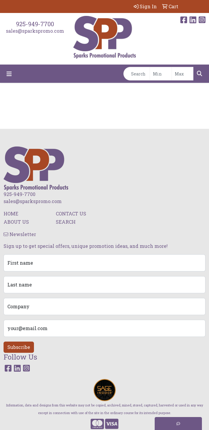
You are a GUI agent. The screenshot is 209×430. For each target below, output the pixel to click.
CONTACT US (71, 213)
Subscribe (18, 347)
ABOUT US (16, 222)
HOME (11, 213)
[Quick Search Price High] (183, 73)
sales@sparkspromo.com (35, 31)
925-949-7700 (35, 24)
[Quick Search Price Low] (161, 73)
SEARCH (66, 222)
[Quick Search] (136, 73)
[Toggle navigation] (9, 74)
